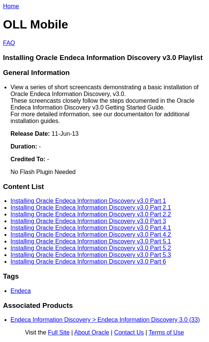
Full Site (59, 332)
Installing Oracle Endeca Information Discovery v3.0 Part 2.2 (91, 214)
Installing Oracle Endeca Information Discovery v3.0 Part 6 (88, 261)
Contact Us (129, 332)
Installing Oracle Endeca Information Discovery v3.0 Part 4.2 (91, 234)
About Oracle (91, 332)
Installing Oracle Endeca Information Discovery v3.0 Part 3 (88, 221)
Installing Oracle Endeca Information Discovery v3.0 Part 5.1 (91, 241)
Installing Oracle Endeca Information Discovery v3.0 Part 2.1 (91, 207)
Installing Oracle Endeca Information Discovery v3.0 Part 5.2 (91, 248)
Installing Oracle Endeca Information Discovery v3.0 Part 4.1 (91, 228)
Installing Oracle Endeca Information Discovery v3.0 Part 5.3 (91, 255)
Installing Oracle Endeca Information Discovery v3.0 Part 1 (88, 201)
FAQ (9, 43)
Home (11, 6)
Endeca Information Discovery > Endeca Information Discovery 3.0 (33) (105, 319)
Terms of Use (166, 332)
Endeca (21, 291)
